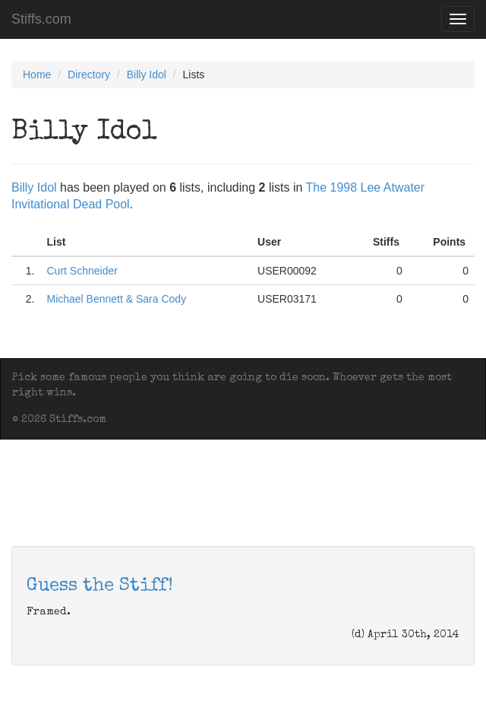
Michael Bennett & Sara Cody (116, 299)
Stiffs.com (41, 19)
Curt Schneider (81, 271)
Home (37, 74)
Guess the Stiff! (100, 586)
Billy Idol (146, 74)
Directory (89, 74)
